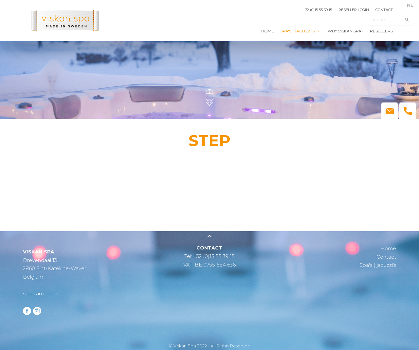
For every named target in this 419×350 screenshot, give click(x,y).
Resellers (381, 30)
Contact (384, 10)
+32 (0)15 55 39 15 (317, 10)
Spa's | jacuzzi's (298, 30)
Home (267, 30)
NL (410, 5)
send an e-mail (40, 293)
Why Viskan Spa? (345, 30)
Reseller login (353, 10)
